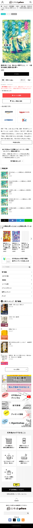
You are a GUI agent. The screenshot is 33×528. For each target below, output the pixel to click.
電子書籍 (11, 6)
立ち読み (16, 74)
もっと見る (16, 369)
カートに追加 (17, 95)
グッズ (3, 296)
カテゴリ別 (5, 276)
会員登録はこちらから (16, 489)
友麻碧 (2, 70)
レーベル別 (5, 284)
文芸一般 (23, 6)
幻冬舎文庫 (14, 14)
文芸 (17, 6)
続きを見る (17, 142)
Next (31, 239)
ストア (5, 6)
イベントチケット (7, 288)
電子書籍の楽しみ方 (6, 90)
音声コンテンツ (6, 292)
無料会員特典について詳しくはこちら (17, 494)
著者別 (4, 280)
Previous (1, 239)
